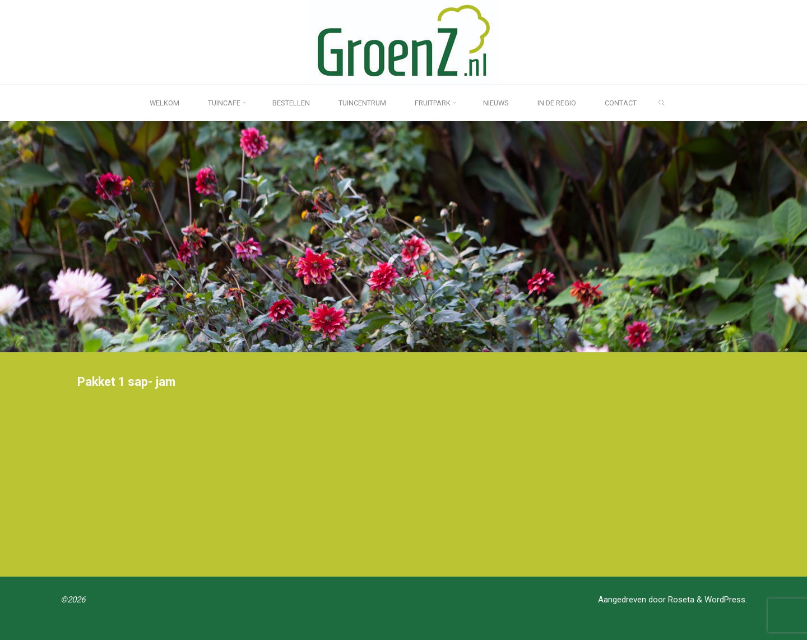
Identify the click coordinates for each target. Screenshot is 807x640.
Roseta (680, 600)
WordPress (724, 600)
